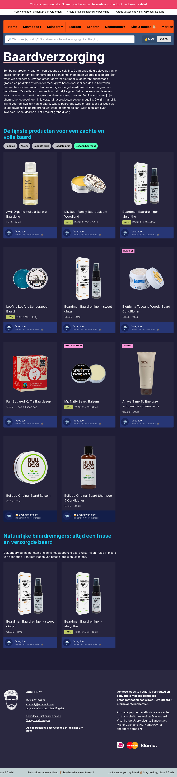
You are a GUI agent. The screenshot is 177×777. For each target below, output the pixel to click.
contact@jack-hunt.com (40, 704)
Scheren (93, 27)
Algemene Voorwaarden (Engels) (45, 708)
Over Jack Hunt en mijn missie (43, 716)
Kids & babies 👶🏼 (143, 27)
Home (12, 27)
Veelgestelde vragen (38, 720)
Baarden (74, 27)
